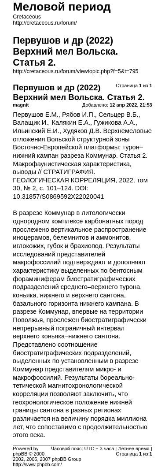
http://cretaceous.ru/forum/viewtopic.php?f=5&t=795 (75, 71)
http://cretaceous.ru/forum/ (45, 23)
